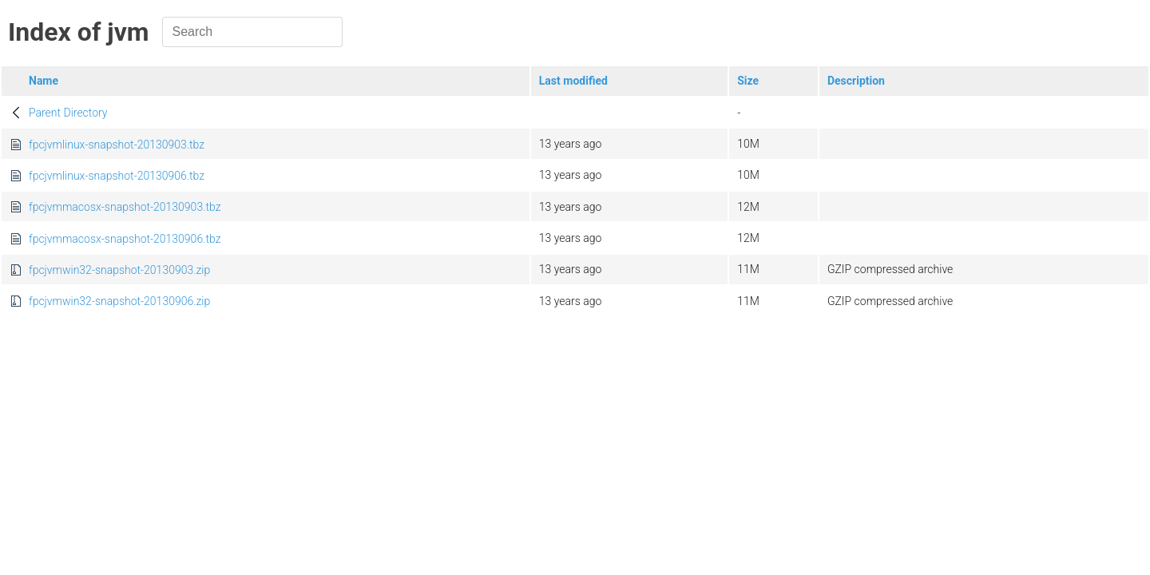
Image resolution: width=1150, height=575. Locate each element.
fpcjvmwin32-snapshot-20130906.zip (119, 301)
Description (856, 80)
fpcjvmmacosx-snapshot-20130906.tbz (124, 238)
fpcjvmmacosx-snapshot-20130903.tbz (124, 206)
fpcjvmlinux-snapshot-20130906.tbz (116, 175)
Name (43, 80)
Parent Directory (68, 112)
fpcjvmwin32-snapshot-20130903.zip (119, 270)
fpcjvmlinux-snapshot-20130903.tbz (116, 144)
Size (748, 80)
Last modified (573, 80)
